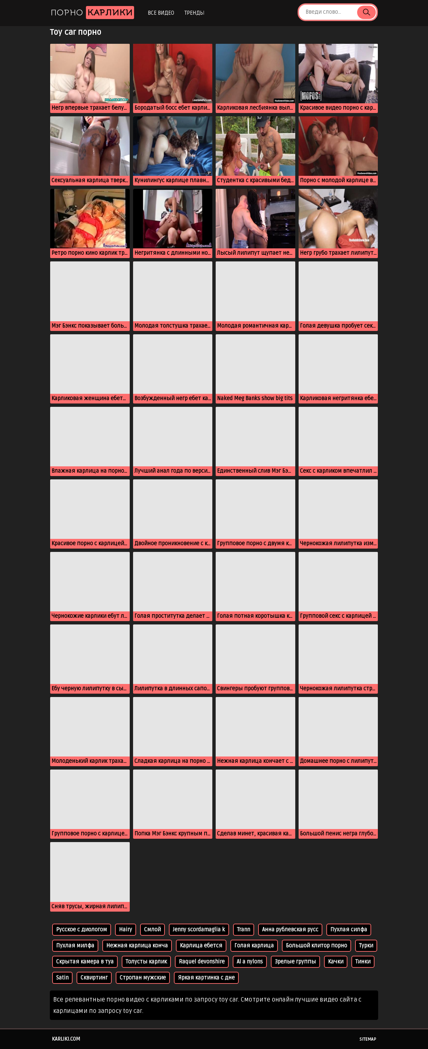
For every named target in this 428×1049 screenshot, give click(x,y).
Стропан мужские (143, 977)
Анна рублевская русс (290, 929)
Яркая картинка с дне (206, 977)
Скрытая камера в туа (85, 961)
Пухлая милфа (75, 945)
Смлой (152, 929)
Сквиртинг (94, 977)
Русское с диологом (81, 929)
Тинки (362, 961)
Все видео (161, 13)
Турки (366, 945)
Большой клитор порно (316, 945)
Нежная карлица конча (137, 945)
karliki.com (66, 1039)
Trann (243, 929)
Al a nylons (250, 961)
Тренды (194, 13)
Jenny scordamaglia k (199, 929)
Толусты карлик (146, 961)
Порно (92, 12)
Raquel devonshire (202, 961)
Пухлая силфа (348, 929)
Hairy (125, 929)
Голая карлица (254, 945)
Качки (335, 961)
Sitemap (367, 1039)
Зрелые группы (295, 961)
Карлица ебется (201, 945)
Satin (62, 977)
